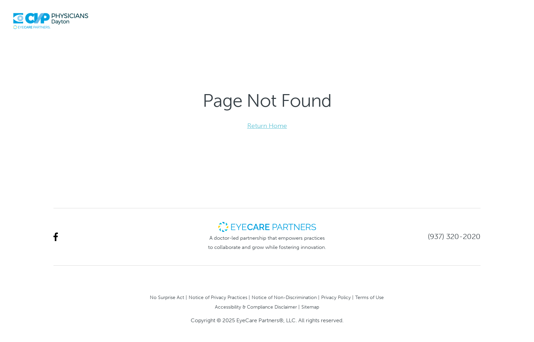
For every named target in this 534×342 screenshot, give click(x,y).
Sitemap (310, 307)
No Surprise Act (167, 297)
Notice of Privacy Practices (218, 297)
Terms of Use (369, 297)
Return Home (267, 126)
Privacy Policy (336, 297)
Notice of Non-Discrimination (284, 297)
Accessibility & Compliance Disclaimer (256, 307)
